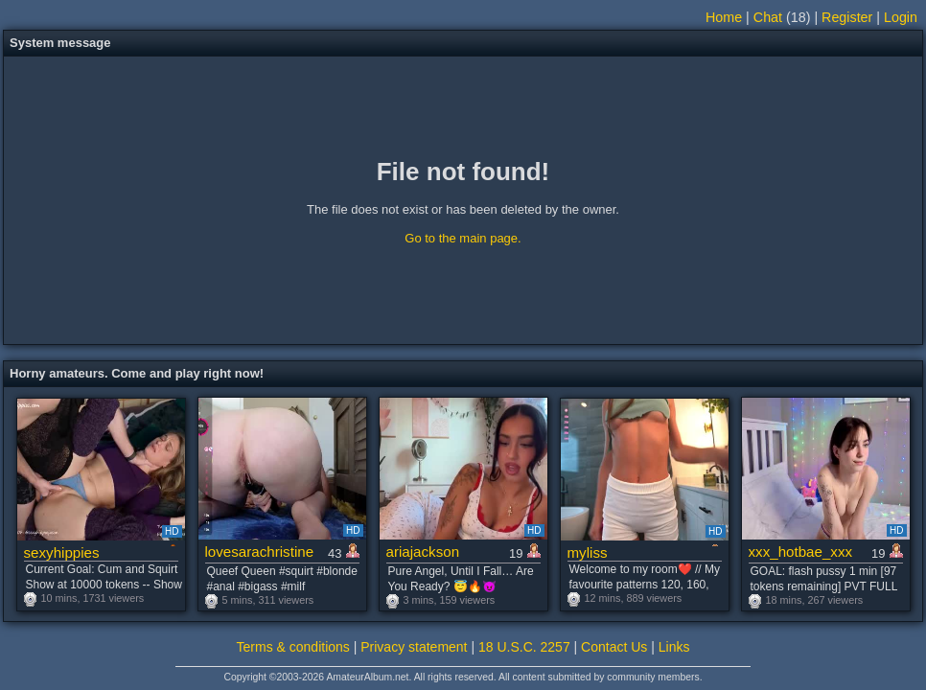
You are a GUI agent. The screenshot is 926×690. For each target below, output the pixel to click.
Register (847, 17)
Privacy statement (413, 647)
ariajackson (423, 551)
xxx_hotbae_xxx (801, 551)
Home (724, 17)
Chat (767, 17)
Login (900, 17)
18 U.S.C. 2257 (524, 647)
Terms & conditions (293, 647)
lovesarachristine (259, 551)
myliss (587, 552)
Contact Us (614, 647)
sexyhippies (62, 552)
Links (674, 647)
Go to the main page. (463, 238)
